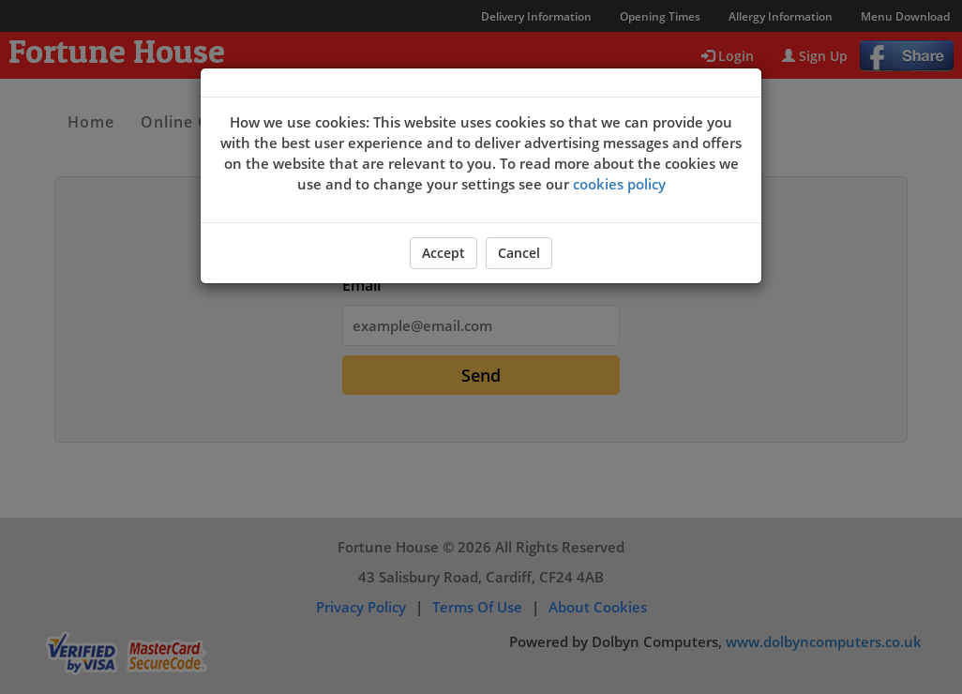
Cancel (519, 253)
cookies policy (619, 183)
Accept (443, 253)
